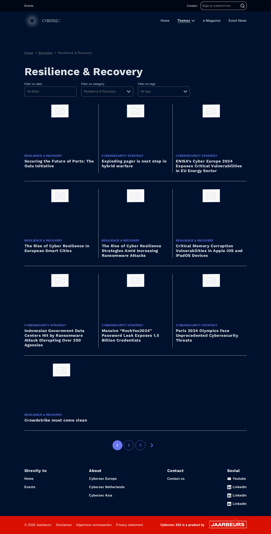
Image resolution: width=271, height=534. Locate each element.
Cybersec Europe (103, 478)
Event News (238, 20)
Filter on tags (147, 84)
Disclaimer (64, 525)
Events (29, 5)
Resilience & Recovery (75, 53)
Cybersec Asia (100, 495)
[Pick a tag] (164, 92)
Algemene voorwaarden (94, 525)
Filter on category (93, 84)
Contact (192, 5)
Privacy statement (129, 525)
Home (164, 20)
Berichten (45, 53)
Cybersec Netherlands (107, 487)
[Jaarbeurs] (228, 524)
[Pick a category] (107, 92)
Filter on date (33, 84)
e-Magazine (212, 20)
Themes (184, 20)
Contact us (176, 478)
